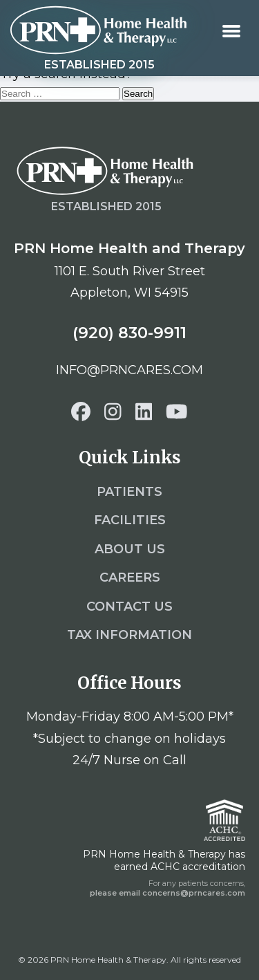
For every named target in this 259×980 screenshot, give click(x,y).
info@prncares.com (129, 370)
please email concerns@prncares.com (167, 893)
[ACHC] (224, 820)
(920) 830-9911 (129, 332)
